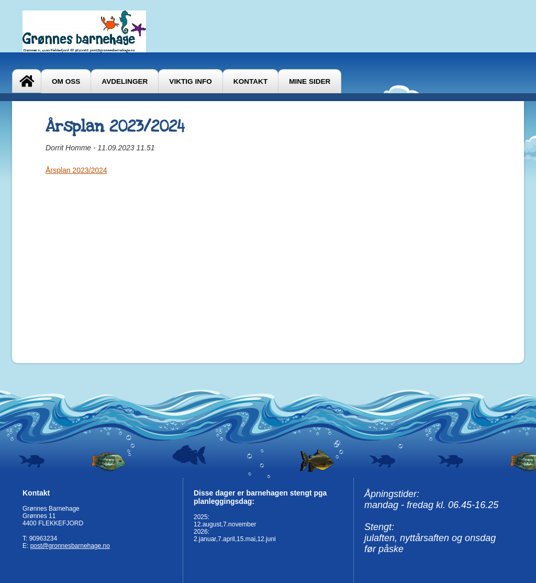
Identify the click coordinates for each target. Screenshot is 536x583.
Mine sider (309, 81)
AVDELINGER (125, 81)
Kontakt (250, 81)
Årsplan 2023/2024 (76, 170)
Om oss (66, 81)
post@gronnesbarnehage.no (70, 545)
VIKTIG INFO (190, 81)
